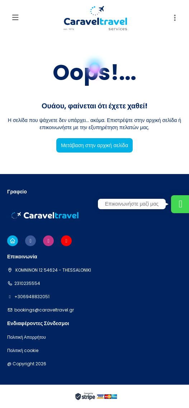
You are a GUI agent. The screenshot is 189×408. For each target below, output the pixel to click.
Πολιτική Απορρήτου (26, 337)
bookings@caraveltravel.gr (44, 310)
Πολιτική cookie (22, 350)
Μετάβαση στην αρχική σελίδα (94, 145)
